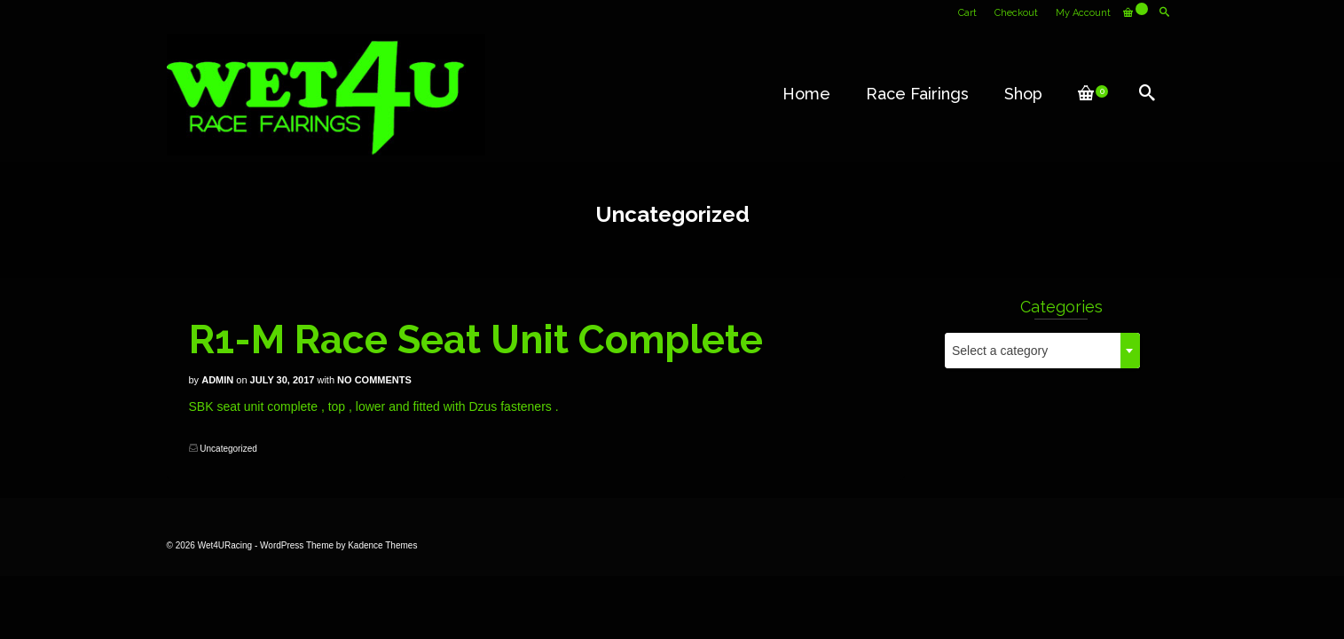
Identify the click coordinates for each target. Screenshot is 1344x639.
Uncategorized (228, 449)
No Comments (374, 380)
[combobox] (1042, 350)
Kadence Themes (382, 545)
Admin (217, 380)
